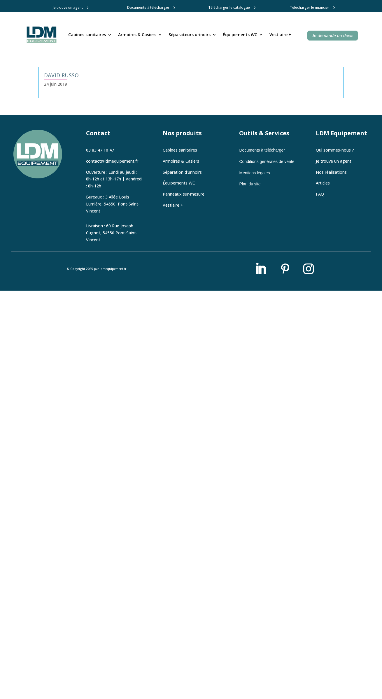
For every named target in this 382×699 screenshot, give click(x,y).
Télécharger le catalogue (229, 7)
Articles (323, 184)
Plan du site (249, 185)
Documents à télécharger (148, 7)
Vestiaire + (280, 34)
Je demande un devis (332, 35)
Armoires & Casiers (137, 34)
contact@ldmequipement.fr (112, 162)
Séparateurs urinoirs (190, 34)
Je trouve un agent (68, 7)
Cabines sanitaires (87, 34)
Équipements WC (240, 34)
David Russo (61, 75)
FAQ (320, 195)
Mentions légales (254, 174)
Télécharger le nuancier (309, 7)
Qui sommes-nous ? (335, 151)
